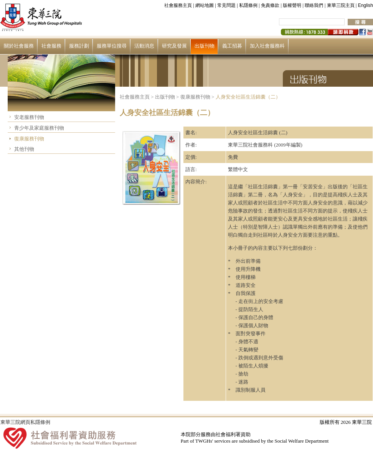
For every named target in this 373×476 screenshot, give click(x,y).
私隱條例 (248, 5)
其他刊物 (24, 149)
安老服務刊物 (29, 117)
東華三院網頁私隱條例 (25, 422)
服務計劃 (79, 46)
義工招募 (232, 46)
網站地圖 (204, 5)
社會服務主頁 (178, 5)
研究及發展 (174, 46)
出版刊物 (205, 46)
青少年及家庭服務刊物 (39, 128)
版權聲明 (292, 5)
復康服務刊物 (29, 139)
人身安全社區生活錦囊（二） (248, 97)
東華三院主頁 (341, 5)
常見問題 (226, 5)
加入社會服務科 (267, 46)
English (365, 5)
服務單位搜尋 (112, 46)
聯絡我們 (314, 5)
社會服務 (51, 46)
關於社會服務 (19, 46)
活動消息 (144, 46)
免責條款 (270, 5)
